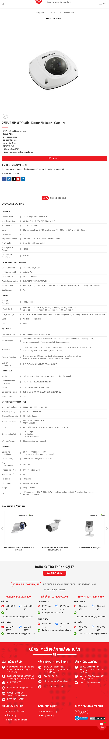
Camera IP (34, 169)
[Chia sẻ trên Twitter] (9, 179)
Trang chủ (39, 12)
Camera (51, 12)
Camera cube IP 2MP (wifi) (90, 547)
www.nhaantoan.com (17, 695)
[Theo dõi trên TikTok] (81, 712)
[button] (3, 3)
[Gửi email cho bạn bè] (14, 179)
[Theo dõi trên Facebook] (77, 712)
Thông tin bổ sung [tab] (58, 198)
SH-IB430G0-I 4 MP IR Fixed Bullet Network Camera (54, 548)
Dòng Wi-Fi (60, 169)
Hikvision (15, 173)
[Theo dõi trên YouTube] (86, 712)
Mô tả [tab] (45, 198)
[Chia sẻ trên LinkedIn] (23, 179)
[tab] (26, 584)
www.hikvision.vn (15, 693)
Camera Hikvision (66, 12)
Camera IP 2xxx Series (46, 169)
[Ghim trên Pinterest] (18, 179)
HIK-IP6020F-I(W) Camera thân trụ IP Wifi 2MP (18, 548)
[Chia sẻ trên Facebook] (4, 179)
